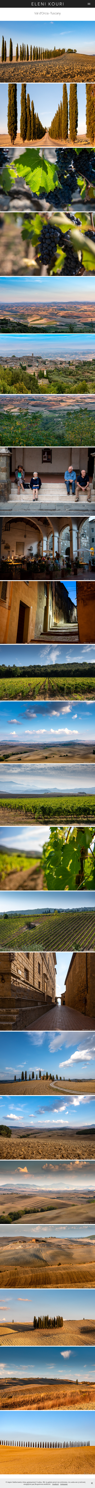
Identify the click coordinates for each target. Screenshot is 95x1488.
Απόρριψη (63, 1484)
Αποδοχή (55, 1484)
